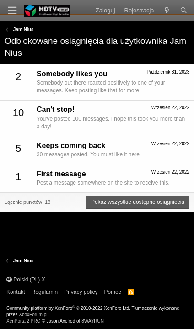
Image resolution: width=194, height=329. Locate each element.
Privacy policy (80, 292)
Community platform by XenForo (68, 308)
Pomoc (112, 292)
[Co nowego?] (167, 10)
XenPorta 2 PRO (23, 321)
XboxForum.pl (33, 314)
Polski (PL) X (25, 279)
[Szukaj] (183, 10)
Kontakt (15, 292)
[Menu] (12, 10)
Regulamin (45, 292)
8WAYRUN (92, 321)
